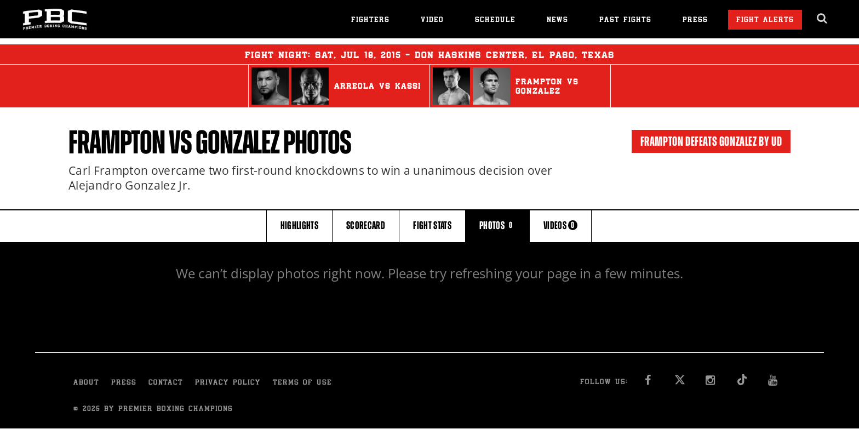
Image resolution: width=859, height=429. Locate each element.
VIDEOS (560, 225)
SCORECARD (365, 225)
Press (695, 20)
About (86, 383)
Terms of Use (302, 383)
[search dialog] (822, 19)
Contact (165, 383)
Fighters (370, 20)
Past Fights (625, 20)
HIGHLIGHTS (299, 225)
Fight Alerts (765, 20)
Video (432, 20)
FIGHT (432, 225)
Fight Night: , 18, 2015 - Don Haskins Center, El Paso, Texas (430, 54)
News (557, 20)
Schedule (495, 20)
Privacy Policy (228, 383)
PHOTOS (497, 225)
